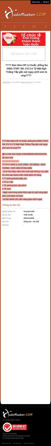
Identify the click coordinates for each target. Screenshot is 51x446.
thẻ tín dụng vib (29, 443)
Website (5, 225)
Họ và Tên (6, 215)
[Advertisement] (25, 111)
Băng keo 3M (6, 443)
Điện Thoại (6, 218)
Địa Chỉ (5, 221)
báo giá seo (17, 443)
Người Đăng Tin (8, 211)
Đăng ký (46, 2)
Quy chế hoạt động (9, 433)
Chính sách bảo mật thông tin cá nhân (16, 436)
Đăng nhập (36, 2)
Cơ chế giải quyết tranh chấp (13, 438)
